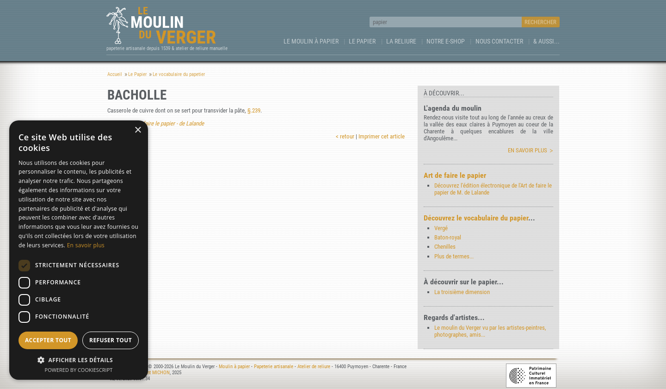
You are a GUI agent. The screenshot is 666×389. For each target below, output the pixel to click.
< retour (345, 136)
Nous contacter (499, 41)
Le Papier (362, 41)
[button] (78, 359)
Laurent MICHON (153, 373)
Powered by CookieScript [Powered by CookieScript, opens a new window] (79, 369)
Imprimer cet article (381, 136)
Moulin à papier (234, 367)
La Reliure (401, 41)
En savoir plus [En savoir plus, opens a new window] (86, 245)
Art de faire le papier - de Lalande (166, 123)
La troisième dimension (462, 292)
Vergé (441, 228)
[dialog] (78, 250)
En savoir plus (527, 150)
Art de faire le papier (455, 175)
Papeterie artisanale (273, 367)
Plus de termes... (454, 256)
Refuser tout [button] (110, 340)
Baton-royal (447, 237)
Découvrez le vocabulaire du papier (476, 217)
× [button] (137, 130)
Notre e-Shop (445, 41)
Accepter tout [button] (48, 340)
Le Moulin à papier (311, 41)
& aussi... (546, 41)
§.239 (253, 110)
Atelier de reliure (313, 367)
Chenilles (445, 246)
